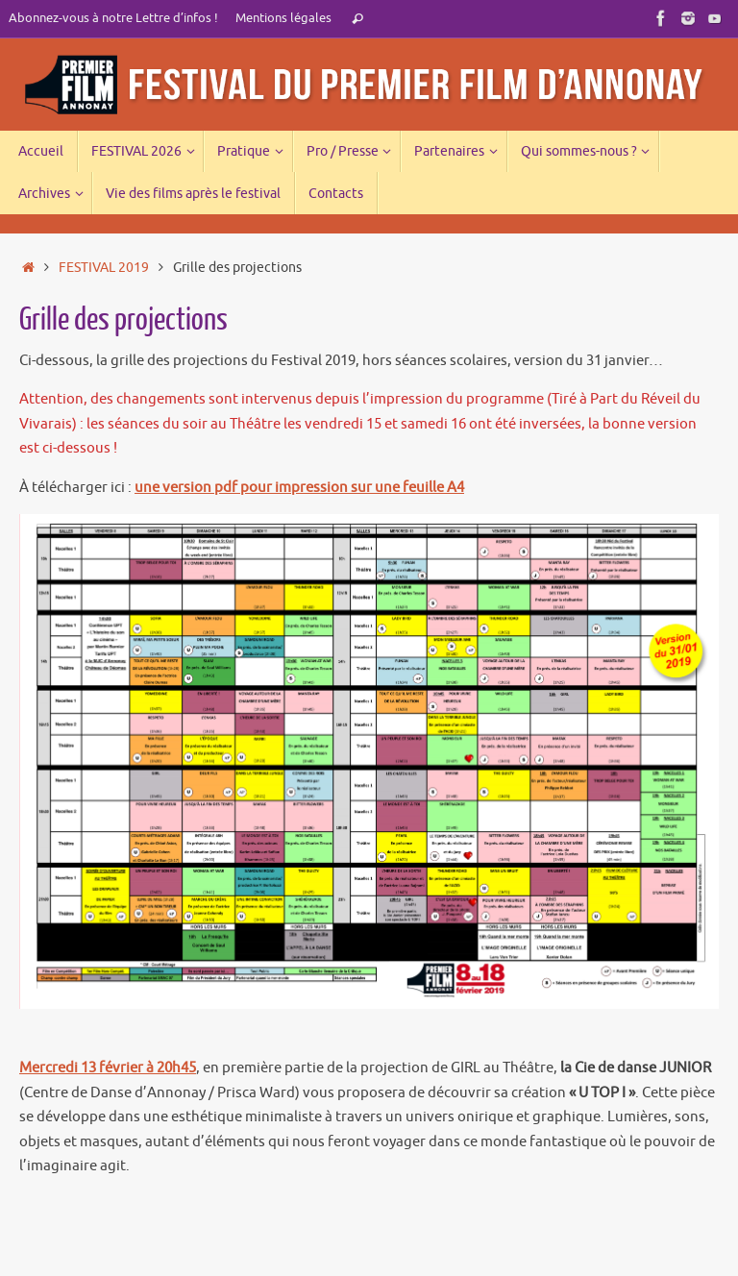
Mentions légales (283, 18)
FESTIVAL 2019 (104, 267)
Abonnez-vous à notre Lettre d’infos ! (113, 18)
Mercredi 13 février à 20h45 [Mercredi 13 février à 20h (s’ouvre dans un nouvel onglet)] (107, 1068)
